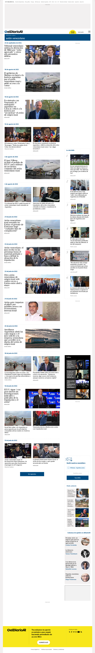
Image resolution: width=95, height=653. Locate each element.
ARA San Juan (37, 1)
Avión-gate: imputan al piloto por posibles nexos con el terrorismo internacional (14, 306)
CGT (58, 1)
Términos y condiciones (58, 649)
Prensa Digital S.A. (35, 649)
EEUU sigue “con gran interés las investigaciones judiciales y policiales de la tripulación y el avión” (12, 396)
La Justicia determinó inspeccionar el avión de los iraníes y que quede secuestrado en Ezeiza (45, 461)
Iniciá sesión (81, 32)
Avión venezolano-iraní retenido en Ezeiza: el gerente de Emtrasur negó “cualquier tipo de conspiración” (13, 225)
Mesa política (27, 1)
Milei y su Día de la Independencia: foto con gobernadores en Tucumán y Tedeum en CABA (71, 384)
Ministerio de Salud (63, 1)
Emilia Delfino (7, 88)
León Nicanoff (73, 272)
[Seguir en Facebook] (71, 632)
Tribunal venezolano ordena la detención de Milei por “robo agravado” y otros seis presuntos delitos (13, 51)
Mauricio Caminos (9, 149)
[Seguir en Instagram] (76, 632)
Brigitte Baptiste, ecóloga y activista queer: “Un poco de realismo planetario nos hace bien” (70, 523)
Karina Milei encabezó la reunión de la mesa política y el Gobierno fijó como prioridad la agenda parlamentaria (70, 394)
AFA (50, 1)
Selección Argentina (44, 1)
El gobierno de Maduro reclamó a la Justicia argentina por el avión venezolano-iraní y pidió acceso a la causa (14, 79)
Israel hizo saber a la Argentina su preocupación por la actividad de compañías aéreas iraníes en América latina (17, 429)
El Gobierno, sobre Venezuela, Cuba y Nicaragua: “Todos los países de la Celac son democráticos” (17, 145)
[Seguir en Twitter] (69, 632)
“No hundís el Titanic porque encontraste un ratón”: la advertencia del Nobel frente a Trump (71, 513)
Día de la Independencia (19, 1)
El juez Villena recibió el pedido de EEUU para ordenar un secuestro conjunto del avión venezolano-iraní (13, 165)
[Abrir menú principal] (89, 31)
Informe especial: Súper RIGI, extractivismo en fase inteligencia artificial (70, 365)
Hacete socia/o (72, 32)
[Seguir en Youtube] (78, 632)
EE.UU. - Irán (54, 1)
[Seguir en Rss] (81, 632)
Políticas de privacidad (46, 649)
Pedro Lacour (73, 246)
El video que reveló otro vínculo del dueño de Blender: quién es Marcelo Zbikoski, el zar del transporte (71, 374)
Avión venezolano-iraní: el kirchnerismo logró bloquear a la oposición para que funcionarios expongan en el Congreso (16, 462)
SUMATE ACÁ (43, 642)
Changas (32, 1)
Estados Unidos (71, 1)
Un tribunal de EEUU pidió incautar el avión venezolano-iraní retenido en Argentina (17, 205)
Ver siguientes (32, 474)
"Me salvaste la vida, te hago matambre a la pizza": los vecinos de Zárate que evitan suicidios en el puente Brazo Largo (79, 266)
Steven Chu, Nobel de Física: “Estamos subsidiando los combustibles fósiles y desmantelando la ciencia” (72, 493)
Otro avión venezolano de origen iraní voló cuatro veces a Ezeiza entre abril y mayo (13, 280)
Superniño (77, 1)
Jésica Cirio (82, 1)
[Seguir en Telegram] (73, 632)
